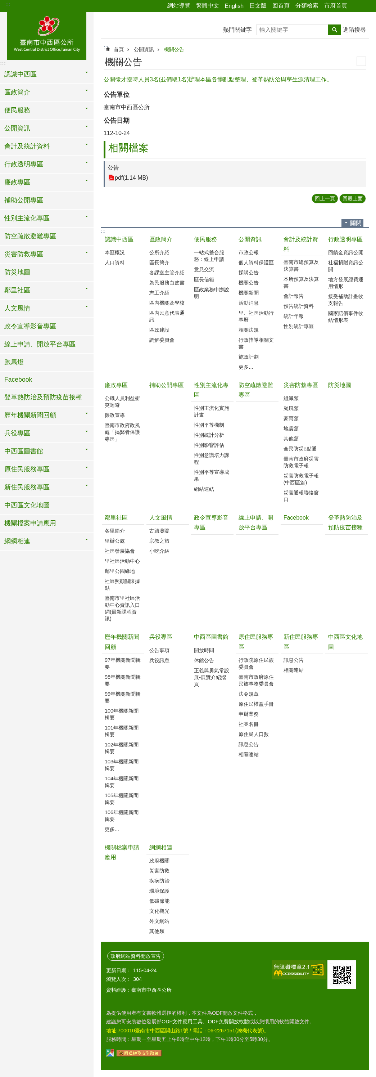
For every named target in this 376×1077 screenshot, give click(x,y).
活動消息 (249, 303)
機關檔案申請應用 (30, 523)
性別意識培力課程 (211, 458)
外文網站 (159, 921)
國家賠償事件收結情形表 (345, 316)
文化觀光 (159, 911)
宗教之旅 (159, 541)
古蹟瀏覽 (159, 531)
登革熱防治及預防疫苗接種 (43, 397)
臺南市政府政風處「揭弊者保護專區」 (122, 432)
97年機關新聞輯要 (123, 663)
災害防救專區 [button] (23, 254)
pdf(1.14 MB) (131, 178)
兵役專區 (160, 637)
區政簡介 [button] (17, 92)
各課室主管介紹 (167, 272)
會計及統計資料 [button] (27, 146)
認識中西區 (119, 239)
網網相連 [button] (17, 541)
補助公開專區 (23, 200)
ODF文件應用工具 (182, 1021)
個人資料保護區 (256, 262)
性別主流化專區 (211, 390)
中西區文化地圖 (27, 505)
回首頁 (281, 6)
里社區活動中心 (122, 561)
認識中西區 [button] (20, 74)
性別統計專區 (299, 326)
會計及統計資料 (301, 244)
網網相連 (160, 847)
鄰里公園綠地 (120, 571)
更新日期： (118, 970)
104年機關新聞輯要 (122, 782)
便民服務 (205, 239)
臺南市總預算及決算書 (301, 265)
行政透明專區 (345, 239)
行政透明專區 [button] (23, 164)
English (234, 6)
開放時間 (204, 650)
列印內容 (361, 61)
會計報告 (294, 296)
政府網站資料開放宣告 (135, 956)
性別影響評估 (209, 445)
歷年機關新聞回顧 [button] (30, 415)
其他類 (291, 438)
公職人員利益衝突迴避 (122, 401)
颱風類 (291, 408)
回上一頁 (325, 198)
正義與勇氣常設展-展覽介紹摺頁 (211, 677)
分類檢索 (306, 6)
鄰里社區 (116, 518)
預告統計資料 (299, 306)
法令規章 (249, 694)
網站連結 (204, 489)
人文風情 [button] (17, 308)
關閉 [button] (356, 223)
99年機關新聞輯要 (123, 697)
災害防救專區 (301, 385)
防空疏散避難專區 (30, 236)
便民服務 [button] (17, 110)
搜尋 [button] (334, 29)
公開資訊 (144, 49)
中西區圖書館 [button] (23, 451)
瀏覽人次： (118, 979)
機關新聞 (249, 293)
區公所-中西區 (46, 35)
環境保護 (159, 891)
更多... (246, 367)
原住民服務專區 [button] (27, 469)
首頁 (119, 49)
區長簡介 (159, 262)
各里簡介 (115, 531)
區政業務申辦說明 (211, 293)
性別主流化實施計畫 (211, 411)
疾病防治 (159, 881)
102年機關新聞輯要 (122, 748)
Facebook (18, 379)
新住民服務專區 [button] (27, 487)
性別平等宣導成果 (211, 475)
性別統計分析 (209, 435)
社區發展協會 (120, 551)
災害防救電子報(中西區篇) (301, 479)
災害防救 (159, 871)
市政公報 (249, 252)
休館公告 (204, 660)
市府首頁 (335, 6)
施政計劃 (249, 357)
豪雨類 (291, 418)
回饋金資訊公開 (345, 252)
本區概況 (115, 252)
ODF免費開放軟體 (228, 1021)
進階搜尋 (354, 30)
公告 (113, 168)
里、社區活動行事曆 (256, 316)
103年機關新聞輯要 (122, 765)
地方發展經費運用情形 (345, 283)
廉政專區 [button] (17, 182)
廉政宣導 (115, 415)
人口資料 (115, 262)
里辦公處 (115, 541)
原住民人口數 (254, 734)
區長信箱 (204, 279)
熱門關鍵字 (237, 30)
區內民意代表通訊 (167, 316)
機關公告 (174, 49)
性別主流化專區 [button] (27, 218)
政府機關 (159, 860)
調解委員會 (162, 340)
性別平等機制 (209, 425)
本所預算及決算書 (301, 282)
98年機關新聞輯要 (123, 680)
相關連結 (249, 754)
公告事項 (159, 650)
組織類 (291, 398)
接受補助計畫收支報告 (345, 299)
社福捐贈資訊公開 (345, 266)
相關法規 (249, 330)
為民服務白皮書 (167, 283)
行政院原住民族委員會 (256, 663)
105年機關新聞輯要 (122, 799)
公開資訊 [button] (17, 128)
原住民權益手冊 (256, 704)
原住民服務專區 (256, 642)
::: (7, 4)
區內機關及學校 (167, 303)
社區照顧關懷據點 (122, 584)
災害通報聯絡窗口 (301, 496)
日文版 (258, 6)
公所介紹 (159, 252)
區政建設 (159, 330)
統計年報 (294, 316)
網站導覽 (178, 6)
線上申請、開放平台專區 (40, 344)
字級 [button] (366, 6)
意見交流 (204, 269)
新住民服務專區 (301, 642)
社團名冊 (249, 724)
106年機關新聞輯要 (122, 815)
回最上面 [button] (353, 198)
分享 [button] (356, 6)
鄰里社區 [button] (17, 290)
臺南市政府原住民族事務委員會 (256, 680)
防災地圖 (17, 272)
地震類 (291, 428)
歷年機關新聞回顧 (122, 642)
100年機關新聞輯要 (122, 714)
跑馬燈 (14, 362)
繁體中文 (207, 6)
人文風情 (160, 518)
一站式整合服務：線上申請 (209, 256)
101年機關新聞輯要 (122, 731)
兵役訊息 (159, 660)
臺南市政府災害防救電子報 (301, 462)
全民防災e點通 (300, 449)
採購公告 (249, 272)
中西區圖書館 (211, 637)
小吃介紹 (159, 551)
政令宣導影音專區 (30, 326)
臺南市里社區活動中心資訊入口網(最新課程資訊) (122, 608)
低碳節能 (159, 901)
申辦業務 (249, 714)
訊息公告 (249, 744)
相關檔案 (128, 147)
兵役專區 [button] (17, 433)
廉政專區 (116, 385)
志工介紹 (159, 293)
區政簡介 (160, 239)
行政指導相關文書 (256, 343)
